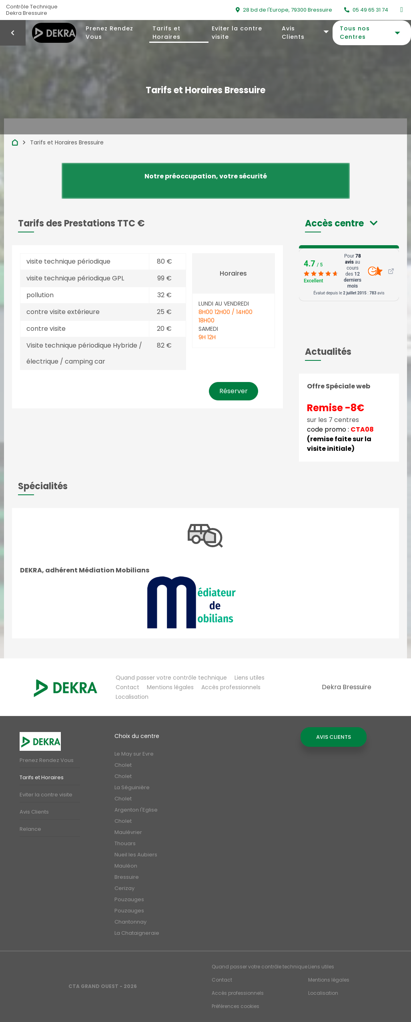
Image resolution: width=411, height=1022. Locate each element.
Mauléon (125, 866)
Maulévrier (128, 832)
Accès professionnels (231, 687)
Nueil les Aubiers (135, 854)
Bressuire (126, 877)
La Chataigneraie (136, 933)
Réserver (233, 391)
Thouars (125, 843)
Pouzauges (129, 899)
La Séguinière (132, 787)
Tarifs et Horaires (166, 32)
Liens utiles (250, 677)
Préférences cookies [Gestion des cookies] (235, 1006)
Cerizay (124, 888)
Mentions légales (170, 687)
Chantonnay (130, 922)
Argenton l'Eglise (136, 810)
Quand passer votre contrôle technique (171, 677)
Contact (127, 687)
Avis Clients (293, 32)
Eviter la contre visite (237, 32)
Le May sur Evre (134, 754)
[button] (341, 223)
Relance (30, 829)
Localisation (132, 696)
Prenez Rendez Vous (109, 32)
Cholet (123, 765)
